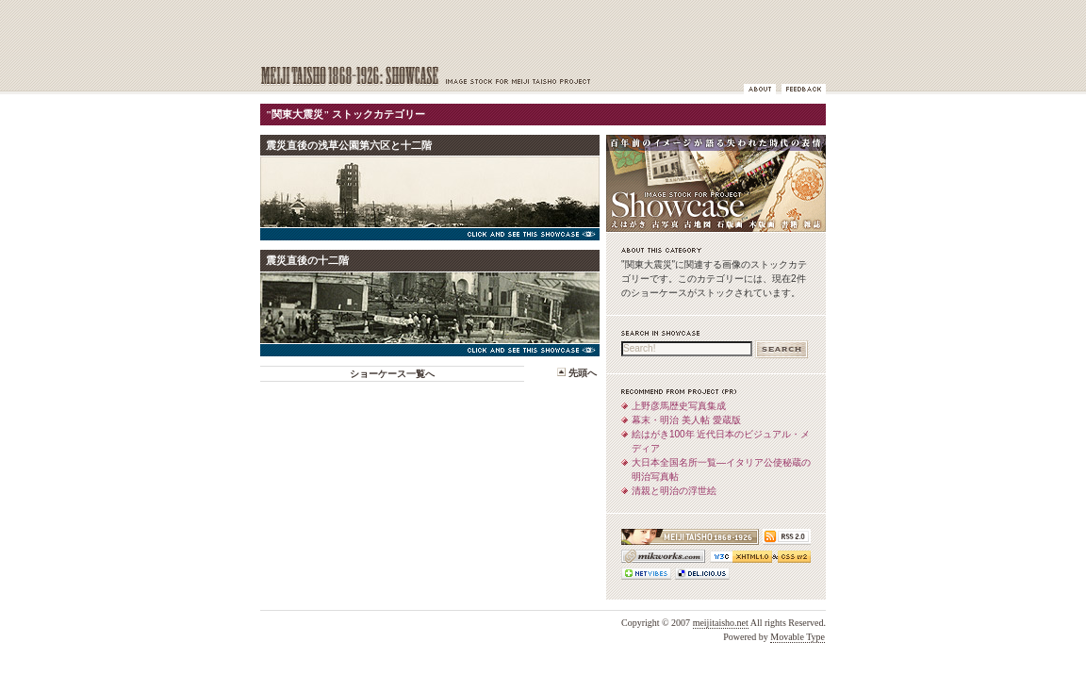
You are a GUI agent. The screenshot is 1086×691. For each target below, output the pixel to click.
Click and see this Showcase (430, 234)
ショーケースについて (760, 89)
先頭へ (582, 373)
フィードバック (804, 89)
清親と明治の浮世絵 (674, 490)
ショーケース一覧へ (392, 374)
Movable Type (797, 637)
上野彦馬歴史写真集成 (679, 406)
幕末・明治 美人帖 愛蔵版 (686, 420)
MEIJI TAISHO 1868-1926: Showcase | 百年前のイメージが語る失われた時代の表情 (444, 76)
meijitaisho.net (721, 622)
